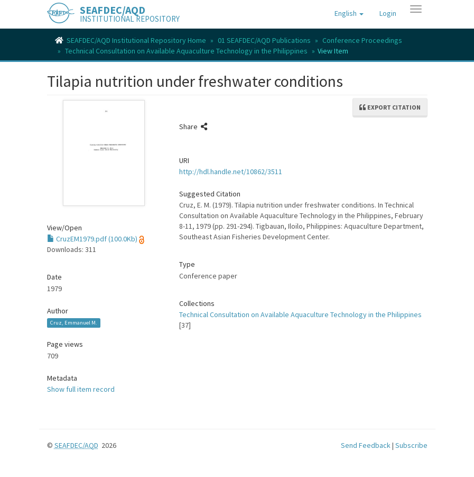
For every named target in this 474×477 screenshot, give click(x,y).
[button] (349, 13)
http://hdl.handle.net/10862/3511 (230, 171)
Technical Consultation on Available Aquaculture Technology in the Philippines (186, 51)
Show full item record (81, 389)
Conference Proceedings (362, 40)
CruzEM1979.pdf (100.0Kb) (92, 239)
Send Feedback (366, 445)
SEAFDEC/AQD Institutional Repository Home (136, 40)
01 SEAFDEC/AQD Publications (264, 40)
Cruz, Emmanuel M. (73, 322)
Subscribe (411, 445)
